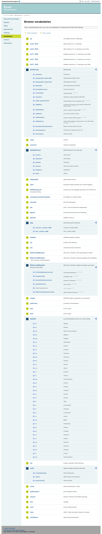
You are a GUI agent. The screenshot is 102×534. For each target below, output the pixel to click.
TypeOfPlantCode (40, 284)
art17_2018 (34, 64)
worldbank (34, 517)
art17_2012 (34, 59)
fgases (32, 212)
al (35, 323)
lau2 (31, 313)
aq (31, 39)
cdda (32, 140)
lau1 (31, 308)
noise (32, 486)
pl (35, 427)
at (35, 327)
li (35, 405)
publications (34, 491)
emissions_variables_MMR (43, 227)
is (35, 398)
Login (82, 1)
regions (37, 477)
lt (35, 409)
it (35, 401)
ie (35, 394)
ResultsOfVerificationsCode (43, 280)
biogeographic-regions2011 (43, 82)
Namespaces (8, 43)
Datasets (6, 22)
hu (36, 390)
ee (36, 360)
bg (36, 338)
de (36, 353)
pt (36, 431)
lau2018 (33, 319)
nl (35, 423)
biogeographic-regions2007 (43, 78)
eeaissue (38, 166)
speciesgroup (39, 134)
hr (36, 386)
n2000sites (38, 113)
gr (36, 383)
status (37, 173)
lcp (31, 463)
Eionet (11, 15)
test (31, 502)
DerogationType (40, 276)
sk (36, 449)
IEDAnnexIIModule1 (37, 253)
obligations (38, 170)
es (36, 368)
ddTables (38, 162)
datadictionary (35, 150)
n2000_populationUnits (42, 100)
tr (35, 453)
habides (33, 237)
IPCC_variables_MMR (41, 231)
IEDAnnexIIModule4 (37, 265)
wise (31, 512)
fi (35, 372)
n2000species (39, 121)
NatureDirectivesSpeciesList (43, 126)
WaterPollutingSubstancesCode (44, 292)
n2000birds (38, 104)
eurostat (33, 202)
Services (6, 39)
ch (36, 342)
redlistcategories (40, 130)
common (33, 145)
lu (35, 412)
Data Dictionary (18, 15)
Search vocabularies (32, 33)
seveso (32, 497)
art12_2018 (34, 49)
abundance (38, 74)
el (35, 364)
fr (35, 375)
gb (36, 379)
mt (36, 420)
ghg (31, 223)
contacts (38, 155)
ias (31, 242)
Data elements (8, 29)
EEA (11, 1)
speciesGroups (39, 480)
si (35, 446)
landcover (33, 303)
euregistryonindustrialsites (40, 197)
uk (36, 457)
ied (31, 248)
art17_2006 (34, 54)
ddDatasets (38, 158)
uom (31, 507)
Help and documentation (11, 19)
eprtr (32, 184)
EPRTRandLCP (35, 190)
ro (36, 435)
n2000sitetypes (39, 117)
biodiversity (34, 69)
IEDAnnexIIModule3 (37, 258)
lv (35, 416)
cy (36, 346)
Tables (6, 26)
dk (36, 357)
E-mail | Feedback (9, 528)
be (36, 335)
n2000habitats (39, 109)
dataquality (38, 85)
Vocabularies (8, 36)
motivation (38, 97)
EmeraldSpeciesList (41, 89)
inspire (32, 298)
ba (36, 331)
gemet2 (33, 218)
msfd (32, 468)
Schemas (7, 33)
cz (36, 349)
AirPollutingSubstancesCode (44, 272)
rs (36, 438)
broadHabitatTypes (41, 473)
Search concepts (46, 33)
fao (31, 207)
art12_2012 (34, 44)
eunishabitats (39, 93)
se (36, 442)
